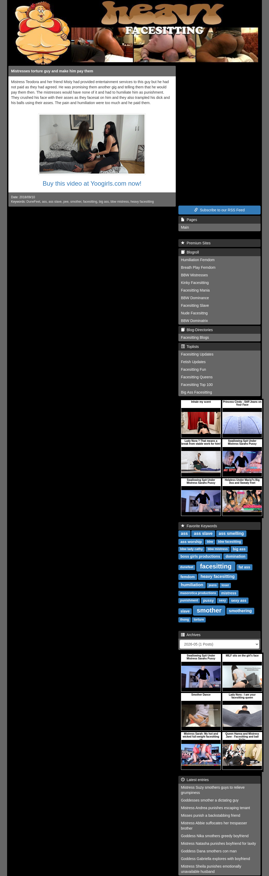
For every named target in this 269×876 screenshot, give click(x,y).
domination (235, 556)
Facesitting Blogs (195, 337)
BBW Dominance (195, 298)
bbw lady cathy (191, 549)
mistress (228, 593)
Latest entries (195, 780)
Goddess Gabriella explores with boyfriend (215, 859)
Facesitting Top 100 (197, 385)
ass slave (55, 201)
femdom (187, 577)
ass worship (191, 542)
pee (66, 201)
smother (75, 201)
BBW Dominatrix (194, 321)
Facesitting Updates (197, 354)
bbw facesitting (229, 542)
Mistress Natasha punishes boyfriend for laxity (218, 843)
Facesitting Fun (193, 369)
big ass (104, 201)
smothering (240, 611)
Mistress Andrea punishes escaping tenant (215, 808)
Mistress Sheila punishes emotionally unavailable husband (211, 869)
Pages (189, 220)
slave (185, 611)
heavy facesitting (142, 201)
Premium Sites (196, 243)
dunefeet (186, 567)
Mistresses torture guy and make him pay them (52, 71)
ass (44, 201)
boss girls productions (200, 556)
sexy (222, 601)
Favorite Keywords (199, 526)
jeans (213, 585)
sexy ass (238, 600)
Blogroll (190, 252)
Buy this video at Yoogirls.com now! (92, 183)
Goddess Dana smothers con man (209, 851)
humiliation (192, 585)
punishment (189, 601)
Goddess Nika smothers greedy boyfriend (215, 836)
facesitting (90, 201)
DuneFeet (33, 201)
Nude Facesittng (194, 313)
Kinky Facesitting (195, 283)
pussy (208, 600)
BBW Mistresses (194, 275)
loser (225, 585)
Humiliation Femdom (198, 260)
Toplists (190, 347)
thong (184, 620)
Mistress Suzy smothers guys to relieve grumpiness (213, 790)
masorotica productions (198, 593)
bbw (210, 542)
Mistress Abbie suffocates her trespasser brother (214, 825)
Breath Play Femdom (198, 267)
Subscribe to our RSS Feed (219, 210)
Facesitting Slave (195, 305)
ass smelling (231, 533)
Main (185, 227)
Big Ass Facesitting (196, 392)
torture (199, 620)
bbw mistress (120, 201)
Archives (191, 635)
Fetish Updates (193, 362)
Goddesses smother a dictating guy (210, 800)
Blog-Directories (197, 330)
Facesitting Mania (195, 290)
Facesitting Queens (197, 377)
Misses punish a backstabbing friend (210, 815)
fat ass (244, 567)
